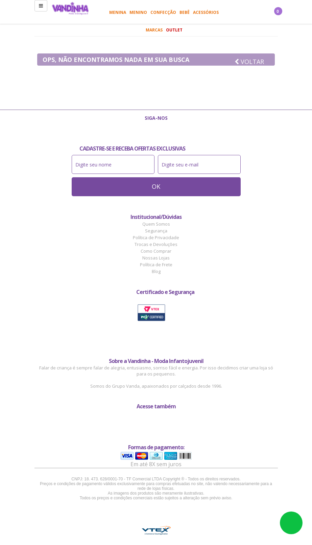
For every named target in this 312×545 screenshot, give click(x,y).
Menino (138, 12)
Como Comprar (156, 251)
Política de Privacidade (156, 237)
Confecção (163, 12)
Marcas (154, 30)
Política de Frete (156, 265)
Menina (117, 12)
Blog (156, 271)
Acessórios (206, 12)
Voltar (249, 62)
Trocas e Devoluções (156, 244)
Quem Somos (156, 224)
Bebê (184, 12)
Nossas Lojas (156, 258)
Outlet (174, 30)
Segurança (156, 231)
